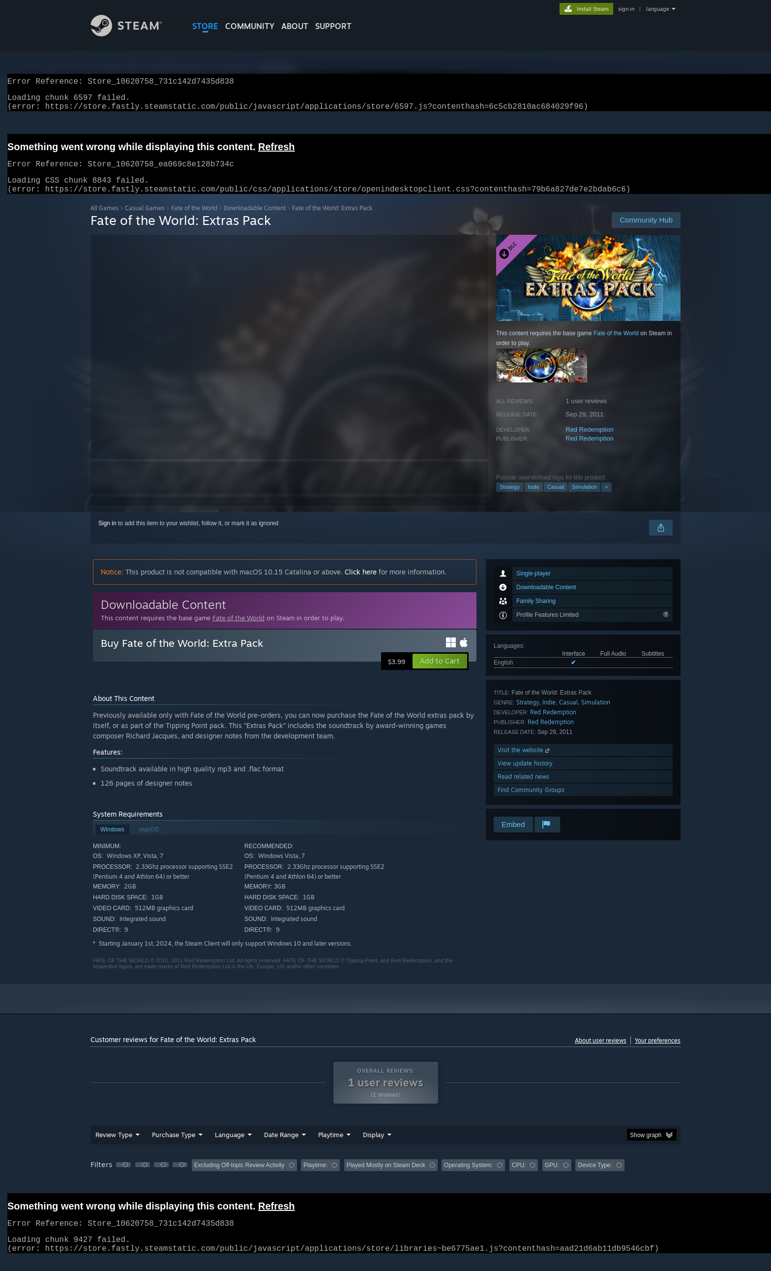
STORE (205, 26)
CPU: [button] (519, 1177)
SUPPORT (333, 26)
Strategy (510, 499)
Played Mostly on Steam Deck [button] (386, 1177)
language (657, 8)
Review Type (113, 1146)
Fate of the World (194, 219)
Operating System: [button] (468, 1177)
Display (373, 1146)
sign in (626, 8)
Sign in (107, 535)
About (294, 26)
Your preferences (658, 1052)
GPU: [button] (552, 1177)
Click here (361, 583)
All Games (104, 219)
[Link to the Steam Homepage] (133, 34)
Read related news (523, 788)
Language (229, 1146)
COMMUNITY (249, 26)
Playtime (330, 1146)
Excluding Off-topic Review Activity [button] (239, 1177)
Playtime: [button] (315, 1177)
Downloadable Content (255, 219)
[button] (440, 673)
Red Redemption (589, 441)
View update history (525, 775)
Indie (533, 499)
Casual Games (145, 219)
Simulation (584, 499)
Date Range (281, 1146)
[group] (385, 1177)
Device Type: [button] (595, 1177)
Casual (555, 499)
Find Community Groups (531, 801)
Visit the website (524, 761)
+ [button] (606, 499)
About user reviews (600, 1052)
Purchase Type (173, 1146)
